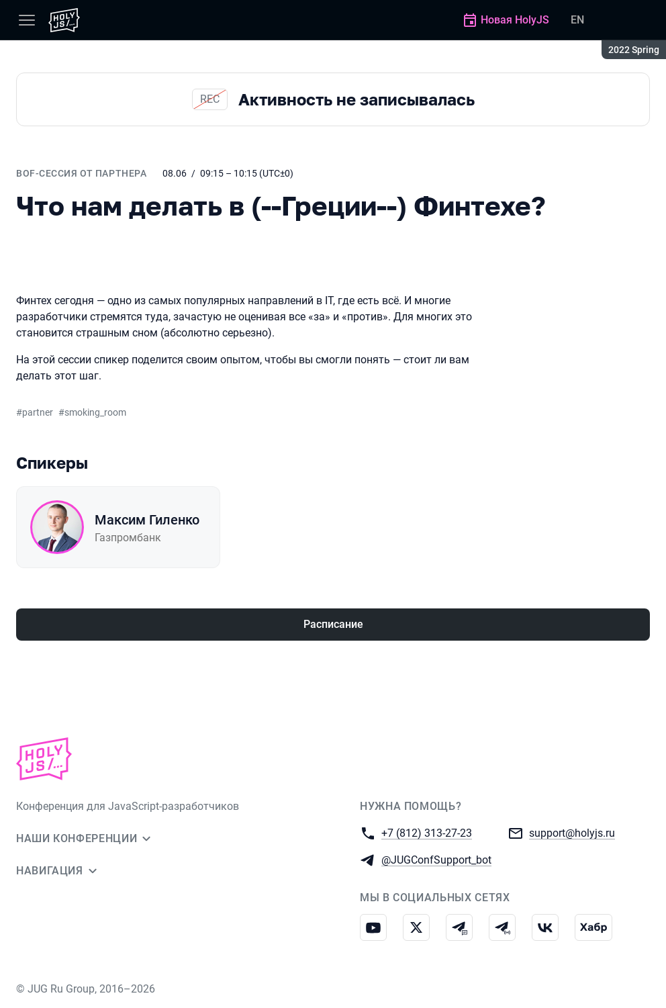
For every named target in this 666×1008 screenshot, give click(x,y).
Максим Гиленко (147, 520)
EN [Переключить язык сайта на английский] (577, 19)
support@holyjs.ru (572, 832)
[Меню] (26, 20)
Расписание (333, 624)
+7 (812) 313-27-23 (426, 832)
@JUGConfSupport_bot (436, 859)
